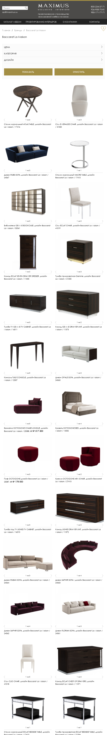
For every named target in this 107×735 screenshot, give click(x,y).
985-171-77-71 (98, 12)
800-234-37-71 (98, 6)
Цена (53, 47)
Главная (6, 30)
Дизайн (53, 60)
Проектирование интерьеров (41, 21)
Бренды (18, 30)
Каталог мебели (12, 21)
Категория (53, 53)
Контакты (94, 21)
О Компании (70, 21)
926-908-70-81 (98, 9)
